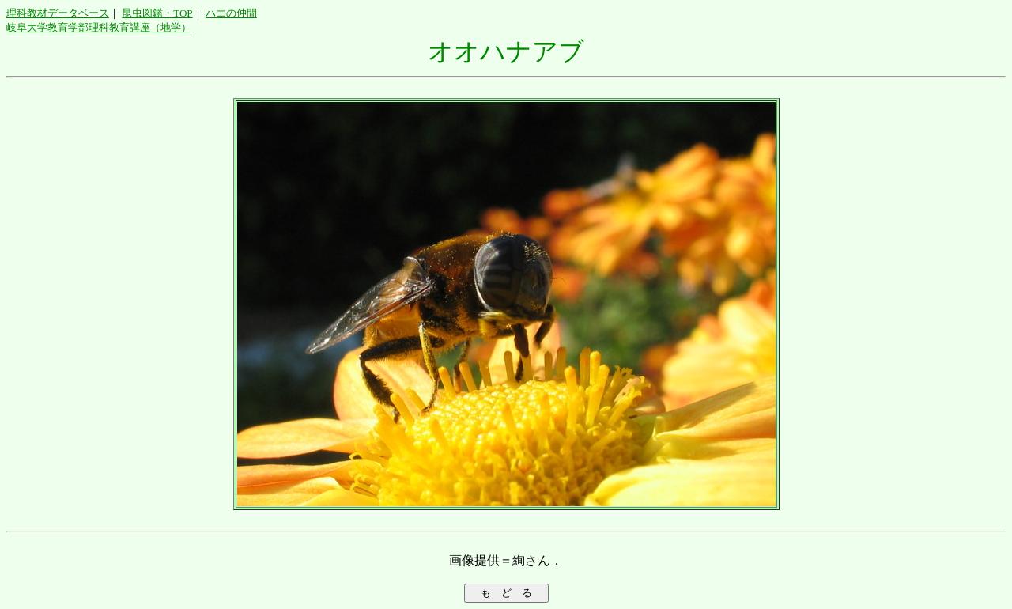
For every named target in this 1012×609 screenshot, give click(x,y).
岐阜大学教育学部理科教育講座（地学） (98, 27)
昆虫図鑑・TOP (157, 13)
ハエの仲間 (231, 13)
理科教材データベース (57, 13)
